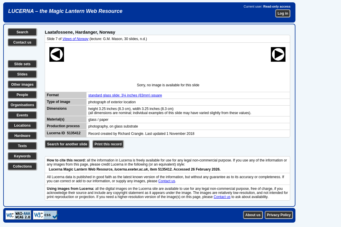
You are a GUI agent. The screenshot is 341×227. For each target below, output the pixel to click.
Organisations (22, 105)
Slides (22, 74)
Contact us (22, 42)
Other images (22, 84)
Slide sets (22, 64)
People (22, 95)
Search (22, 32)
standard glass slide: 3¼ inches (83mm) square (125, 95)
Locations (22, 125)
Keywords (22, 156)
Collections (22, 166)
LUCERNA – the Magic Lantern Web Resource (65, 11)
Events (22, 115)
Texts (22, 146)
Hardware (22, 136)
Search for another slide (67, 144)
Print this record (108, 144)
